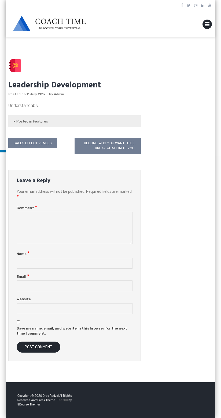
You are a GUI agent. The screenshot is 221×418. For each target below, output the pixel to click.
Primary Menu (207, 25)
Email (23, 276)
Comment (27, 207)
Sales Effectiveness (33, 143)
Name (23, 253)
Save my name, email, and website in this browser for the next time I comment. (72, 331)
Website (24, 299)
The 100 (60, 400)
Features (40, 121)
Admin (59, 94)
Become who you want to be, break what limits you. (109, 145)
